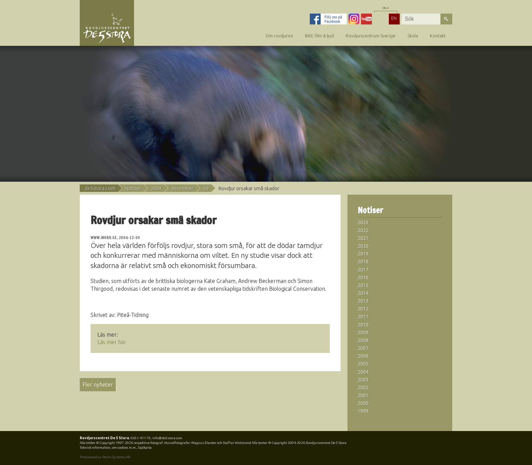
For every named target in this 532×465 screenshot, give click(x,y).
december (182, 188)
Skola (412, 35)
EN (394, 18)
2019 (363, 253)
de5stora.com (100, 188)
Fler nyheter (97, 384)
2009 (363, 332)
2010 (363, 324)
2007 (363, 348)
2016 (363, 277)
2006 (363, 356)
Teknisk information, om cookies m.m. (108, 447)
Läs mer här (111, 342)
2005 (363, 363)
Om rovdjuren (279, 35)
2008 (363, 340)
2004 (156, 188)
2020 (363, 246)
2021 (363, 238)
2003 (363, 379)
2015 (363, 285)
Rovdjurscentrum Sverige (371, 35)
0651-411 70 (141, 438)
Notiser (133, 188)
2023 (363, 222)
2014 (363, 293)
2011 (363, 316)
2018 (363, 261)
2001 (363, 395)
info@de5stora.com (167, 438)
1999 (363, 411)
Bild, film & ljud (319, 35)
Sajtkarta (145, 447)
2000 (363, 403)
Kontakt (437, 35)
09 (206, 188)
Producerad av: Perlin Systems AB (105, 457)
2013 (363, 301)
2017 (363, 269)
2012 (363, 308)
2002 (363, 387)
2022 (363, 230)
